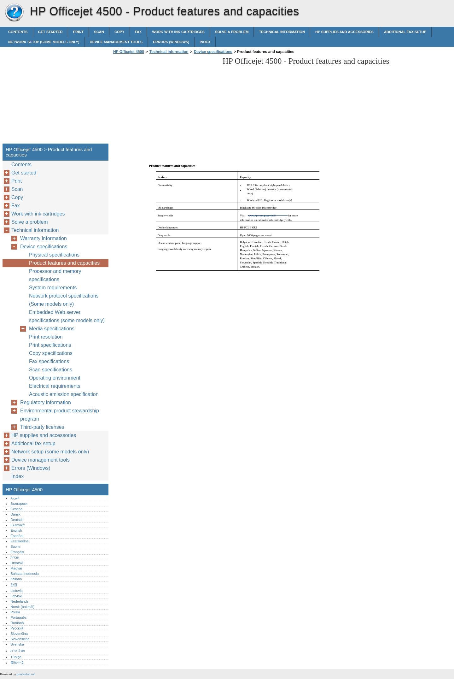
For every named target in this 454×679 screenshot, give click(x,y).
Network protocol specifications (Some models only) (64, 300)
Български (18, 503)
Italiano (16, 579)
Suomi (15, 546)
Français (17, 552)
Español (16, 536)
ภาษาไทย (17, 650)
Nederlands (19, 601)
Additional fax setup (405, 32)
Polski (15, 612)
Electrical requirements (54, 386)
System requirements (53, 287)
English (16, 530)
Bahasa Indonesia (24, 574)
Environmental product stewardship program (59, 415)
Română (17, 623)
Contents (18, 32)
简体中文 (17, 662)
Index (205, 42)
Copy (119, 32)
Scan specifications (50, 369)
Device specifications (213, 52)
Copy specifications (51, 353)
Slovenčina (19, 633)
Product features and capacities (64, 263)
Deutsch (16, 520)
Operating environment (54, 378)
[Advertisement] (165, 100)
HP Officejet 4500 (14, 12)
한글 (13, 585)
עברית (14, 557)
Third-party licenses (42, 427)
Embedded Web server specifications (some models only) (67, 316)
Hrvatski (16, 563)
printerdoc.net (26, 674)
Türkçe (15, 657)
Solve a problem (232, 32)
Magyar (16, 568)
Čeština (16, 509)
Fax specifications (49, 361)
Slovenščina (19, 639)
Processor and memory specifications (55, 275)
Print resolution (46, 337)
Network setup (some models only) (43, 42)
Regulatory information (45, 402)
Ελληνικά (17, 525)
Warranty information (43, 238)
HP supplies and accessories (344, 32)
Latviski (16, 596)
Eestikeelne (19, 541)
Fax (138, 32)
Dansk (15, 514)
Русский (17, 628)
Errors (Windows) (171, 42)
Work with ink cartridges (178, 32)
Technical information (282, 32)
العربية (15, 498)
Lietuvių (16, 591)
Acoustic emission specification (64, 394)
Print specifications (50, 345)
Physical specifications (54, 254)
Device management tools (116, 42)
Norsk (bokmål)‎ (22, 607)
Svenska (17, 644)
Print (78, 32)
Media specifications (51, 328)
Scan (99, 32)
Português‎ (18, 617)
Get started (50, 32)
